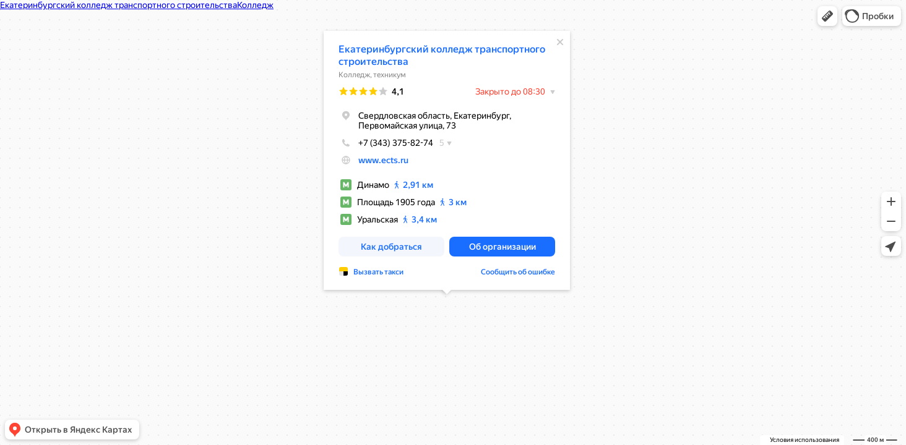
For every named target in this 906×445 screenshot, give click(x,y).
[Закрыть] (560, 42)
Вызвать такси (378, 272)
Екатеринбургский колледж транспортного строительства (442, 55)
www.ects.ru (383, 160)
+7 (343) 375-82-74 (386, 143)
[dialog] (447, 160)
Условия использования (804, 439)
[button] (827, 16)
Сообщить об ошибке (518, 272)
